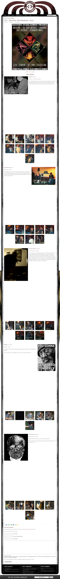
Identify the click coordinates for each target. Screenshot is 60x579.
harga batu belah (43, 570)
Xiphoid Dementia (19, 15)
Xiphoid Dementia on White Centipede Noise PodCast (11, 574)
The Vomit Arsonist (32, 248)
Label (13, 15)
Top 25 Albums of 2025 (7, 570)
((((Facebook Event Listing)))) (30, 71)
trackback (13, 529)
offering (42, 574)
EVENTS (8, 18)
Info (9, 15)
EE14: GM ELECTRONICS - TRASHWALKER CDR (30, 570)
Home (5, 15)
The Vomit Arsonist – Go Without (34, 250)
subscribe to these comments (29, 529)
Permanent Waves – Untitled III (33, 436)
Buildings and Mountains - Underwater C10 (28, 574)
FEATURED (12, 18)
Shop (30, 15)
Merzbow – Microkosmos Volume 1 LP (49, 574)
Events (26, 15)
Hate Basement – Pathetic (8, 169)
